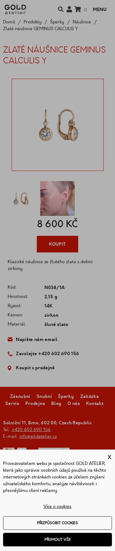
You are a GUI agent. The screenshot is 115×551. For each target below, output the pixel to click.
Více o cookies (57, 506)
